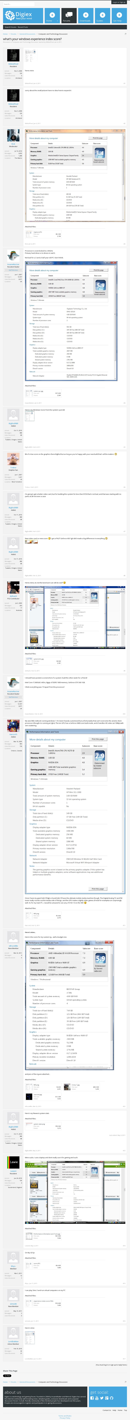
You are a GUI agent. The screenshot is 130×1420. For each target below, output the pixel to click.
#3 (124, 244)
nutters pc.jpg (38, 391)
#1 (124, 83)
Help (114, 1409)
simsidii (13, 1304)
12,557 (20, 277)
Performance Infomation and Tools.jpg (47, 1234)
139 (21, 1180)
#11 (124, 925)
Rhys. (13, 1266)
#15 (124, 1283)
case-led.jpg (38, 1094)
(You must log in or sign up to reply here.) (111, 1365)
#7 (124, 531)
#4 (124, 403)
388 (21, 433)
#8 (124, 575)
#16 (124, 1321)
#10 (124, 714)
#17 (124, 1359)
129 (21, 73)
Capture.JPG (38, 232)
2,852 (20, 153)
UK (21, 281)
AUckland (19, 78)
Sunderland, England (15, 1187)
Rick (13, 144)
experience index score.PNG (43, 1301)
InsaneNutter (13, 264)
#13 (124, 1151)
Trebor (13, 468)
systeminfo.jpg (39, 659)
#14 (124, 1246)
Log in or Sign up (119, 2)
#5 (124, 447)
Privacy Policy (65, 1417)
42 (21, 1351)
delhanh (13, 596)
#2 (124, 123)
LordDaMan (13, 1342)
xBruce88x (13, 946)
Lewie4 (13, 1171)
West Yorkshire (17, 482)
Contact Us (107, 1409)
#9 (124, 671)
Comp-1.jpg (75, 1085)
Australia (19, 610)
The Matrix (18, 158)
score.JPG (37, 1263)
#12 (124, 1106)
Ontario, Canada (16, 751)
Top (125, 1409)
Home (120, 1409)
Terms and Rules (65, 1415)
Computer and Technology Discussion (25, 42)
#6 (124, 487)
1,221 (20, 477)
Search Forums (10, 27)
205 (21, 605)
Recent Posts (23, 27)
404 (21, 744)
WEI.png (36, 913)
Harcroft (13, 734)
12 (21, 1276)
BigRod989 (13, 423)
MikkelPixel (50, 42)
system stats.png (39, 1124)
